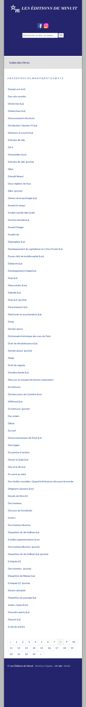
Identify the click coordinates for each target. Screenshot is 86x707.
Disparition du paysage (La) (22, 597)
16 (49, 648)
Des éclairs (14, 416)
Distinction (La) (16, 103)
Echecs (12, 517)
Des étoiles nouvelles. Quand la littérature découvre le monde (41, 481)
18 (64, 648)
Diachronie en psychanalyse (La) (25, 314)
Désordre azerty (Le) (19, 612)
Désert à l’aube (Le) (18, 459)
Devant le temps (17, 205)
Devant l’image (16, 227)
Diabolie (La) (14, 292)
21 (18, 654)
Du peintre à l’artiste (19, 452)
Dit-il (11, 147)
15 (41, 648)
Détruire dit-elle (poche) (21, 161)
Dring (11, 321)
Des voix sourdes (17, 96)
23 (34, 654)
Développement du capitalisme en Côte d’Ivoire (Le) (35, 248)
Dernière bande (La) (18, 372)
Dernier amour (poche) (20, 350)
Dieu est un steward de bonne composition (31, 379)
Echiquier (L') (15, 561)
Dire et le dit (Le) (17, 466)
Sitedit (66, 666)
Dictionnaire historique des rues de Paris (29, 336)
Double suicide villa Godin (21, 212)
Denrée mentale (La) (19, 219)
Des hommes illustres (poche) (24, 546)
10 (73, 641)
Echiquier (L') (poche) (19, 583)
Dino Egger (14, 445)
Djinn (11, 169)
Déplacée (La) (15, 263)
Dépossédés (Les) (17, 285)
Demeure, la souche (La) (21, 132)
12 (18, 648)
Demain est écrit (17, 89)
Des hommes (15, 503)
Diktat (11, 423)
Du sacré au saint (17, 474)
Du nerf (12, 430)
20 (11, 654)
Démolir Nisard (16, 176)
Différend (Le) (15, 401)
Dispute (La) (14, 619)
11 (11, 648)
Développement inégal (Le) (22, 270)
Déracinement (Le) (18, 307)
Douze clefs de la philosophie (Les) (26, 256)
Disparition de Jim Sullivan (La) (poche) (28, 554)
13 (26, 648)
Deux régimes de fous (19, 183)
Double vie (14, 234)
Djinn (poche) (15, 190)
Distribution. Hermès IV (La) (23, 125)
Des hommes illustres (19, 525)
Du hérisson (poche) (19, 408)
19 (72, 648)
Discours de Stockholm (20, 510)
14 (34, 648)
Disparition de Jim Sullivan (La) (24, 532)
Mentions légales (44, 666)
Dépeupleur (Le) (16, 241)
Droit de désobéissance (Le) (23, 343)
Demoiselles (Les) (17, 154)
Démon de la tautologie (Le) (22, 198)
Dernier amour (16, 328)
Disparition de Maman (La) (22, 575)
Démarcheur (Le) (17, 110)
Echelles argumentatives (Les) (24, 539)
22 (26, 654)
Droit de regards (17, 365)
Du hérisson (14, 387)
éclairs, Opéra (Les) (18, 604)
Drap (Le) (13, 278)
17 (57, 648)
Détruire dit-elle (16, 140)
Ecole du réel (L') (16, 626)
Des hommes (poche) (19, 568)
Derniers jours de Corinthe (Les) (25, 394)
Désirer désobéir (17, 590)
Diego (11, 357)
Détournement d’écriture (21, 118)
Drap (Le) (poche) (17, 299)
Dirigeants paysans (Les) (21, 488)
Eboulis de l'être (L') (18, 495)
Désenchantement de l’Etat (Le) (25, 437)
